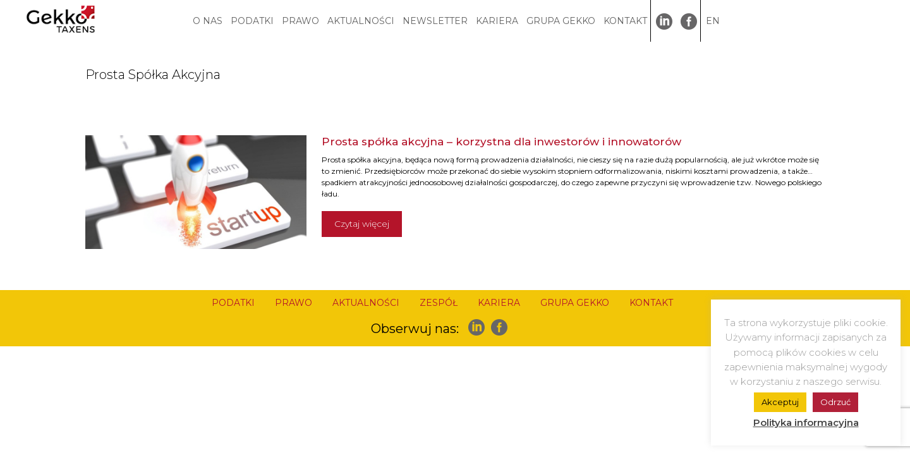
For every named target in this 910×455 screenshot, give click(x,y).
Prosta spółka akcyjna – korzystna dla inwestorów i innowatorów (501, 141)
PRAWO (300, 21)
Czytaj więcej (361, 223)
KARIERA (497, 21)
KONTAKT (625, 21)
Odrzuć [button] (835, 402)
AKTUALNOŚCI (360, 21)
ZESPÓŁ (439, 302)
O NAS (207, 21)
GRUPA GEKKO (560, 21)
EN (713, 21)
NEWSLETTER (435, 21)
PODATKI (252, 21)
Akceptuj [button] (780, 402)
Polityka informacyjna (806, 422)
